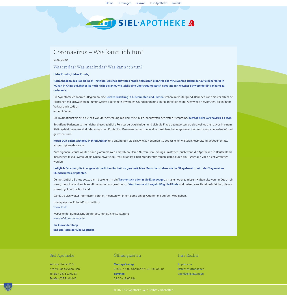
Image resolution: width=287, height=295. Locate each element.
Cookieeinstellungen (191, 273)
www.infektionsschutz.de (69, 218)
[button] (8, 287)
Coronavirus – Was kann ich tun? (98, 52)
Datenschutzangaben (191, 269)
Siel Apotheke (143, 22)
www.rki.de (60, 207)
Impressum (185, 264)
